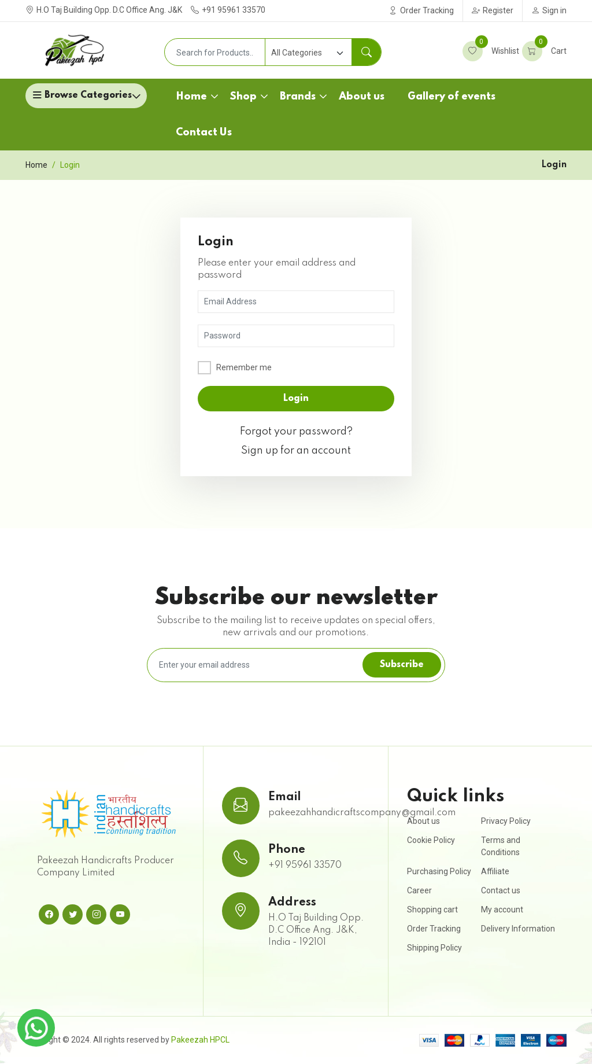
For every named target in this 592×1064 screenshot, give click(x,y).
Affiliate (495, 871)
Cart (544, 51)
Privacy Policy (506, 821)
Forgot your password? (296, 431)
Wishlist (490, 51)
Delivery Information (518, 928)
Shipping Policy (434, 947)
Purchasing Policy (439, 871)
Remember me (244, 367)
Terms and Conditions (500, 846)
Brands (298, 96)
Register (492, 10)
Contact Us (204, 132)
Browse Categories (88, 95)
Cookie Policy (431, 840)
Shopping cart (432, 909)
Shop (243, 96)
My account (502, 909)
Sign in (549, 10)
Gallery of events (451, 96)
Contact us (500, 890)
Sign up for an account (296, 451)
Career (419, 890)
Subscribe (402, 664)
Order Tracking (421, 10)
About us (361, 96)
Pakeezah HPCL (200, 1039)
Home (191, 96)
